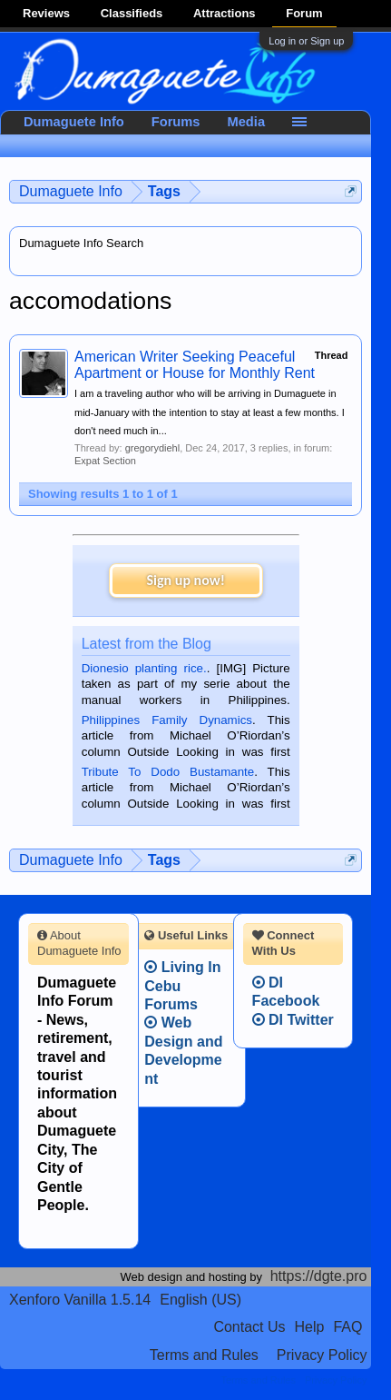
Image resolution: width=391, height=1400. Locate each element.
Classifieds (132, 13)
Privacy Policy (322, 1355)
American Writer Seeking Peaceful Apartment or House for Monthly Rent (194, 365)
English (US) (200, 1299)
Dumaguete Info (74, 121)
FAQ (347, 1327)
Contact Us (249, 1327)
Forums (176, 121)
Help (310, 1327)
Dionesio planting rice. (144, 668)
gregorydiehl (153, 447)
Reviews (46, 13)
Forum (304, 13)
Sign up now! (186, 580)
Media (247, 121)
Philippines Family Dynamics (167, 720)
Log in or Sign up (306, 40)
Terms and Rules (204, 1355)
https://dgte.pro (318, 1276)
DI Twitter (293, 1020)
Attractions (224, 13)
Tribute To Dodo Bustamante (168, 772)
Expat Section (105, 460)
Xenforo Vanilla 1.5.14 (80, 1299)
